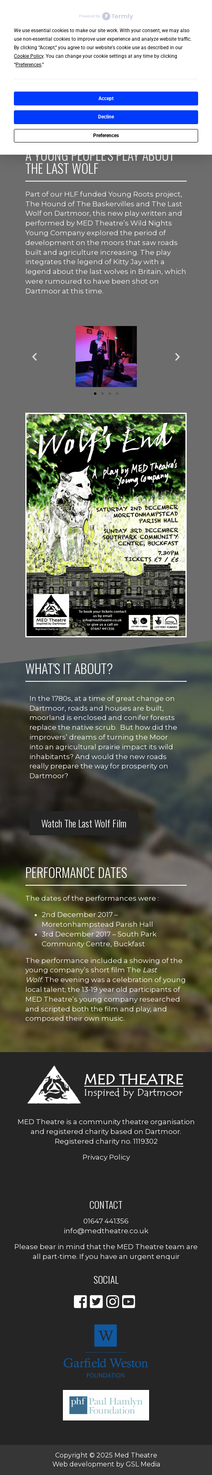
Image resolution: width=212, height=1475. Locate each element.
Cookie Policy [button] (28, 56)
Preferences (106, 135)
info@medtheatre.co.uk (106, 1231)
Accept (106, 98)
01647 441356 (106, 1221)
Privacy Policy (106, 1157)
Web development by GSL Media (106, 1464)
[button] (34, 357)
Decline (106, 117)
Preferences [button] (28, 65)
